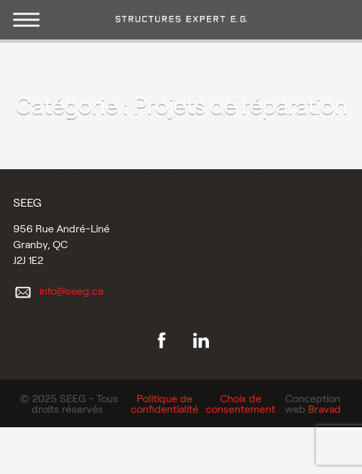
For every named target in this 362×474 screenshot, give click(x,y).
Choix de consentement (240, 403)
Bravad (324, 408)
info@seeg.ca (71, 290)
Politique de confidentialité (164, 403)
